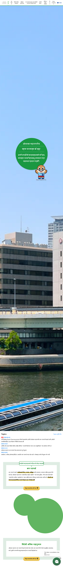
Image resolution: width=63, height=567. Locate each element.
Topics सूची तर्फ (57, 434)
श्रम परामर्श (11, 2)
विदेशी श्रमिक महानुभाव (16, 2)
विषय (49, 2)
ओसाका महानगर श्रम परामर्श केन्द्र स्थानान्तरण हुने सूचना (31, 449)
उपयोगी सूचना (40, 2)
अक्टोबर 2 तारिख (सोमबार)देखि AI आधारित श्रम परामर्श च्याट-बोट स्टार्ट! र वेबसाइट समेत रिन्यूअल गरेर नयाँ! (31, 453)
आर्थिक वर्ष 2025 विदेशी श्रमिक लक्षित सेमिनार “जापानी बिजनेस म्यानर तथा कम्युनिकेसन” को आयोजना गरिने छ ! (31, 445)
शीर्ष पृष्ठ (8, 2)
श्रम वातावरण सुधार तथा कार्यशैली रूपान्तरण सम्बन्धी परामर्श (31, 2)
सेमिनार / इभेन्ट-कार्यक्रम (45, 2)
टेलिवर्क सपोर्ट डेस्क (22, 2)
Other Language (54, 2)
